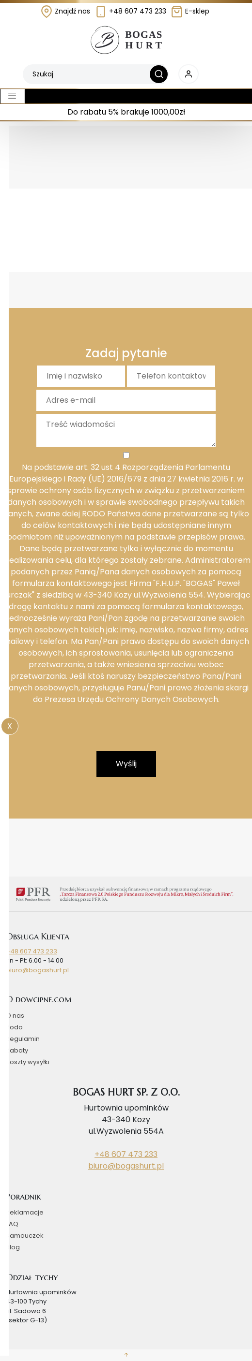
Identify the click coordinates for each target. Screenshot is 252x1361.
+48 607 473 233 (130, 11)
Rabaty (17, 1050)
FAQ (12, 1224)
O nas (15, 1015)
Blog (13, 1247)
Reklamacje (25, 1212)
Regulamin (23, 1038)
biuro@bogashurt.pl (37, 970)
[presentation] (126, 732)
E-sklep (190, 11)
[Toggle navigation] (12, 96)
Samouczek (25, 1235)
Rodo (14, 1027)
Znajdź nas (65, 11)
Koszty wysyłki (27, 1062)
